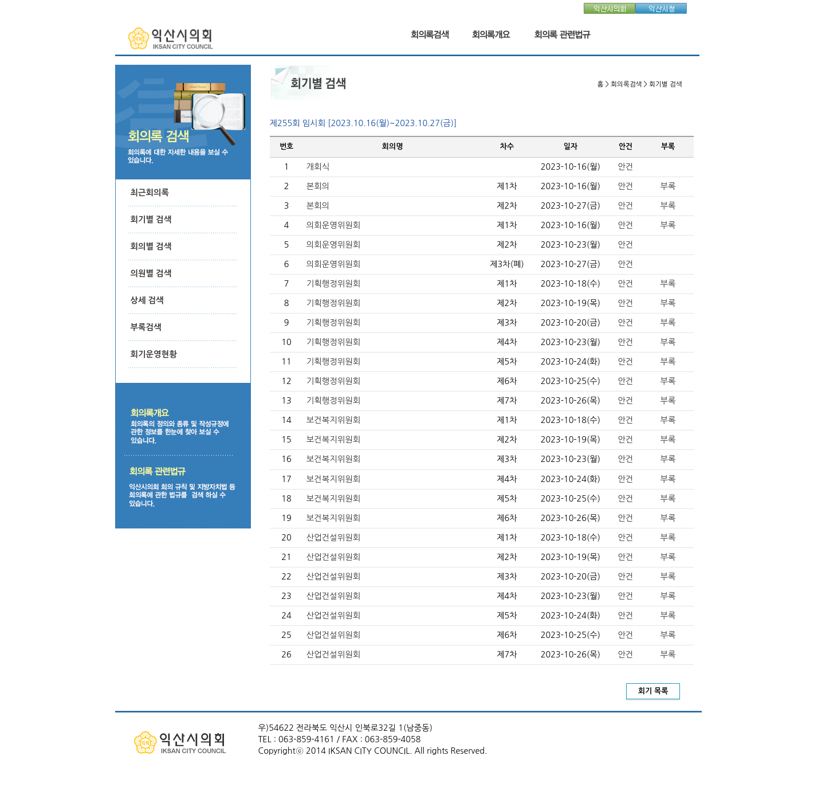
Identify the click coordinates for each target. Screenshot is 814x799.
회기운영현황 (154, 354)
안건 (626, 167)
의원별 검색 (151, 273)
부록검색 (146, 327)
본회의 (318, 186)
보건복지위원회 (333, 420)
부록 (668, 186)
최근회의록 (150, 193)
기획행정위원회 (333, 284)
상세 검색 (147, 300)
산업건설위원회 (333, 538)
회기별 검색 (151, 220)
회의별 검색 (151, 246)
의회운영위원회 (333, 225)
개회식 (318, 167)
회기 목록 (653, 691)
